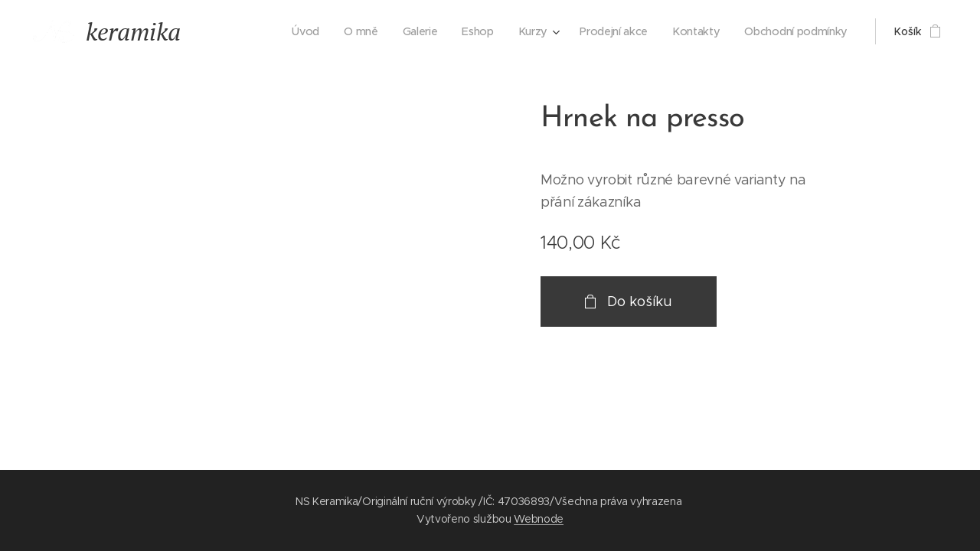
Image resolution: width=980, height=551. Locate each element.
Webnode (539, 519)
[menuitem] (306, 31)
